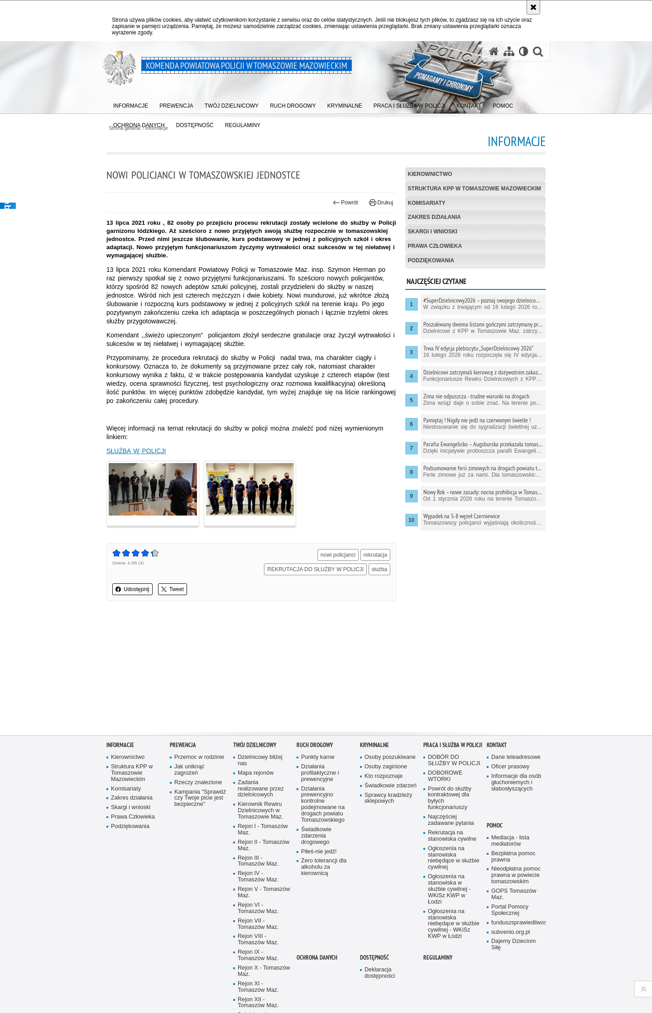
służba (380, 569)
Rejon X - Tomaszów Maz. (264, 970)
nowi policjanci (338, 555)
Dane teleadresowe (516, 756)
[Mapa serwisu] (508, 51)
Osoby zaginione (385, 766)
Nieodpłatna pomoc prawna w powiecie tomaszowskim (516, 874)
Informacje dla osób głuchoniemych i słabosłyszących (516, 781)
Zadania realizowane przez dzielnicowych (261, 787)
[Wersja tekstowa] (523, 51)
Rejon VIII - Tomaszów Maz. (258, 939)
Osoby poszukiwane (390, 756)
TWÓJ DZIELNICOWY (254, 744)
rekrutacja (376, 555)
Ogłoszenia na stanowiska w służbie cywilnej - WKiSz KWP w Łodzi (449, 888)
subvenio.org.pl (510, 931)
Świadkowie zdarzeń (390, 784)
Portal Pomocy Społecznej (509, 909)
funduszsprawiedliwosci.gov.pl (517, 921)
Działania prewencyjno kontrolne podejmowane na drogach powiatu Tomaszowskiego (323, 803)
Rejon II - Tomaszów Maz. (263, 844)
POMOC (495, 824)
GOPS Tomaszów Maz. (513, 893)
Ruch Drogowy (315, 744)
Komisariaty (427, 203)
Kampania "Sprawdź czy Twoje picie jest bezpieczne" (200, 797)
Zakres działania (434, 217)
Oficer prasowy (510, 766)
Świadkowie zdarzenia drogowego (316, 835)
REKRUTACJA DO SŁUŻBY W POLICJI (315, 569)
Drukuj (381, 202)
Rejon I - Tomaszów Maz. (263, 829)
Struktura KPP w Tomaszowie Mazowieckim (474, 188)
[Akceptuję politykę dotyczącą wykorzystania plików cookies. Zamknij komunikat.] (533, 7)
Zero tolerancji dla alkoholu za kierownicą (323, 866)
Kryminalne (374, 744)
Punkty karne (318, 756)
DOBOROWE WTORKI (445, 775)
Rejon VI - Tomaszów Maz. (258, 907)
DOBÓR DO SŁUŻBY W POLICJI (454, 759)
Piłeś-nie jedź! (319, 850)
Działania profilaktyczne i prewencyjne (320, 772)
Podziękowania (431, 260)
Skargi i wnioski (432, 231)
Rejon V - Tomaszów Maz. (264, 891)
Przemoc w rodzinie (199, 756)
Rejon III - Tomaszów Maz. (258, 860)
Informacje (120, 744)
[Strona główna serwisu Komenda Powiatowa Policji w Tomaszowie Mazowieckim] (494, 51)
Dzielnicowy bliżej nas (260, 759)
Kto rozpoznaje (383, 775)
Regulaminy (437, 957)
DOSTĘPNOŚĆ (374, 957)
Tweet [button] (172, 589)
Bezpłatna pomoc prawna (513, 855)
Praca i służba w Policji (452, 744)
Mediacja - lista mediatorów (510, 840)
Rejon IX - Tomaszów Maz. (258, 954)
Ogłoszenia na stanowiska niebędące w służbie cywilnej (453, 856)
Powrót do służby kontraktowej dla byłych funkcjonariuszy (449, 797)
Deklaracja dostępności (379, 972)
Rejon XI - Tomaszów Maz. (258, 986)
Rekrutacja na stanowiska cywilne (452, 835)
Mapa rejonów (255, 772)
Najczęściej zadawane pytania (451, 819)
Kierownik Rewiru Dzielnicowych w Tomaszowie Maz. (260, 809)
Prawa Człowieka (435, 246)
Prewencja (183, 744)
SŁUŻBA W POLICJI (136, 450)
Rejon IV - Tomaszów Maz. (258, 876)
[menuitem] (131, 104)
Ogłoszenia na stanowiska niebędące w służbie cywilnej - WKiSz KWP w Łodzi (453, 922)
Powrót (345, 202)
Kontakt (497, 744)
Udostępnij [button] (132, 589)
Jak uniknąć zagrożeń (189, 769)
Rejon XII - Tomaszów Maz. (258, 1001)
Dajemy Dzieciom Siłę (513, 943)
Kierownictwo (430, 174)
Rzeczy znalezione (198, 781)
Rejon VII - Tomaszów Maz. (258, 923)
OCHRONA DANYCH (317, 957)
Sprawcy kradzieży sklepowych (388, 797)
